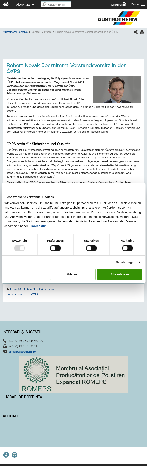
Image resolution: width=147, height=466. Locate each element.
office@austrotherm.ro (22, 352)
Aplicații (11, 417)
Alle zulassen (120, 274)
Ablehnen (72, 274)
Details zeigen (125, 262)
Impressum (38, 225)
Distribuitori (118, 5)
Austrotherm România (15, 32)
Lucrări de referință (22, 397)
